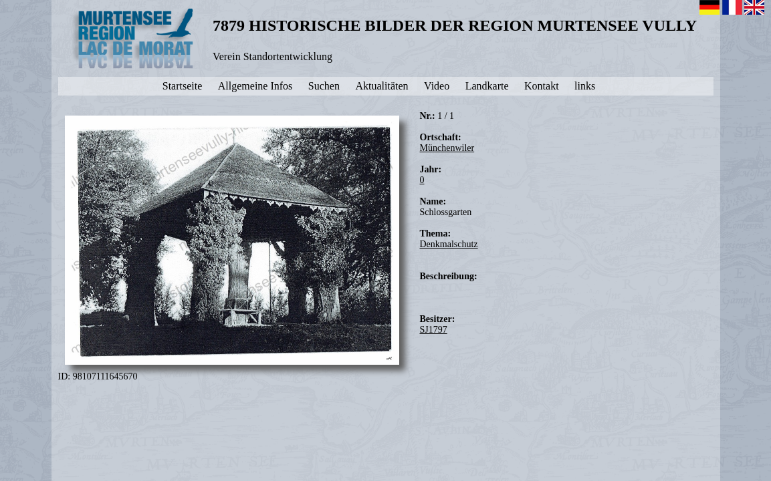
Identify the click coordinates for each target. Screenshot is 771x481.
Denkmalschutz (449, 244)
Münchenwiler (447, 148)
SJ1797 (433, 330)
